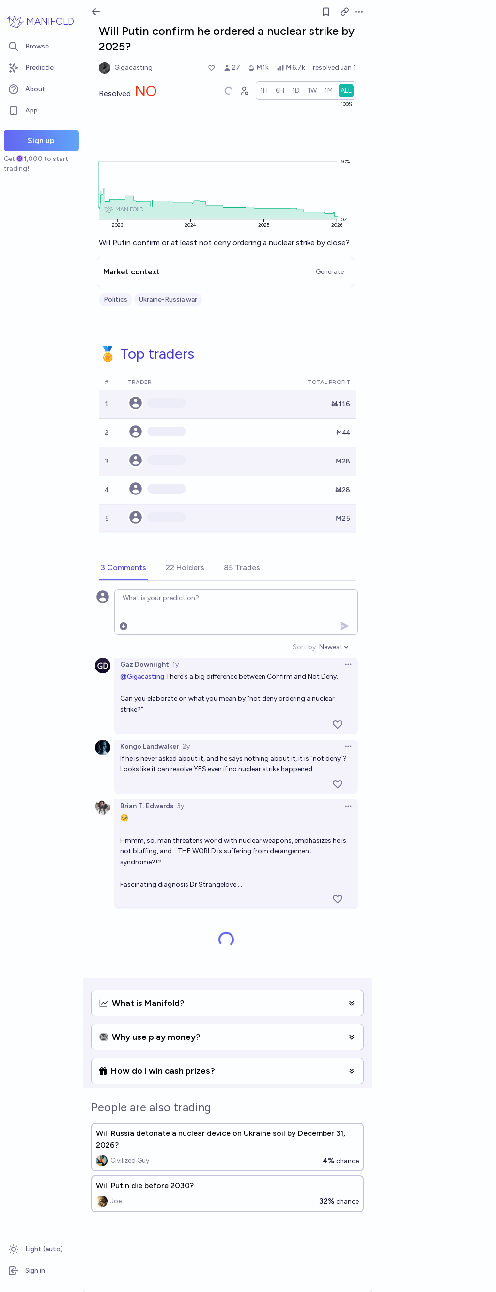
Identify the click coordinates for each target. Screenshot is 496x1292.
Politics (115, 299)
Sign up (41, 140)
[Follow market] (326, 11)
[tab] (123, 568)
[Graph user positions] (244, 90)
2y (186, 746)
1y (175, 664)
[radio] (264, 90)
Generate (330, 272)
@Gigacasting (142, 676)
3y (180, 806)
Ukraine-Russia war (168, 299)
